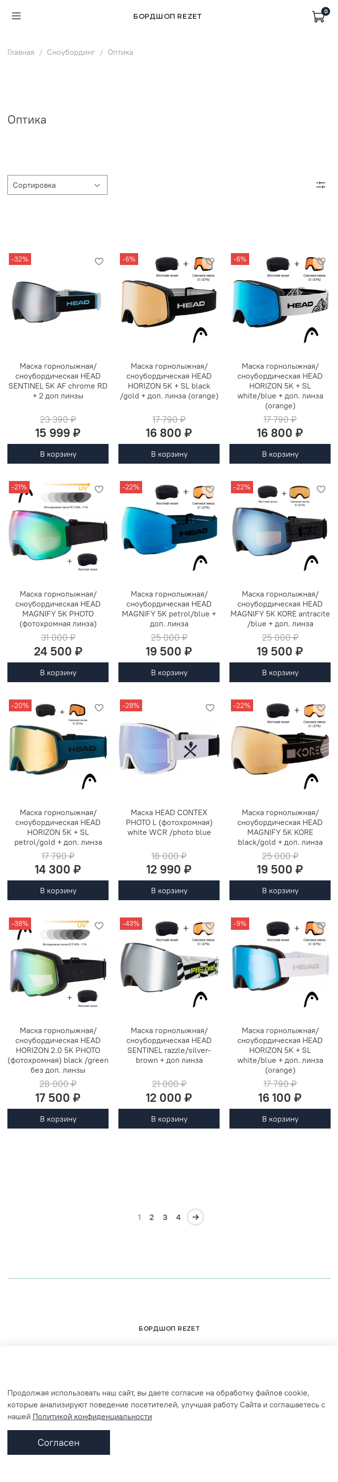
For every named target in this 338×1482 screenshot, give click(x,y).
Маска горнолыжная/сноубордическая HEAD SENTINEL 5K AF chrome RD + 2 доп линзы (58, 380)
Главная (21, 52)
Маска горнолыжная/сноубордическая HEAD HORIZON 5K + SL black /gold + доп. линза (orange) (169, 380)
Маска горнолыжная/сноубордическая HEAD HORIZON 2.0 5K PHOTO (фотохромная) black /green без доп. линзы (58, 1050)
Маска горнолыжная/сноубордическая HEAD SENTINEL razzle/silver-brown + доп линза (169, 1045)
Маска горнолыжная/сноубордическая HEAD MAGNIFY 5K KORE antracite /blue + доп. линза (280, 608)
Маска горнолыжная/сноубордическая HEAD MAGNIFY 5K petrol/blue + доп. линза (169, 608)
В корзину (58, 454)
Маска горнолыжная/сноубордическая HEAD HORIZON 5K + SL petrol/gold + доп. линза (58, 827)
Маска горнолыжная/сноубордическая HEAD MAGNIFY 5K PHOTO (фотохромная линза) (58, 608)
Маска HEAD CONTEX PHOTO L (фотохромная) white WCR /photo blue (169, 822)
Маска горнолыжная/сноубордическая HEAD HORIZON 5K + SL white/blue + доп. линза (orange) (280, 385)
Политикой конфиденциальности (92, 1416)
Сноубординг (71, 52)
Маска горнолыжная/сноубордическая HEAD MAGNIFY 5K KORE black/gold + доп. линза (280, 827)
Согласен (59, 1442)
